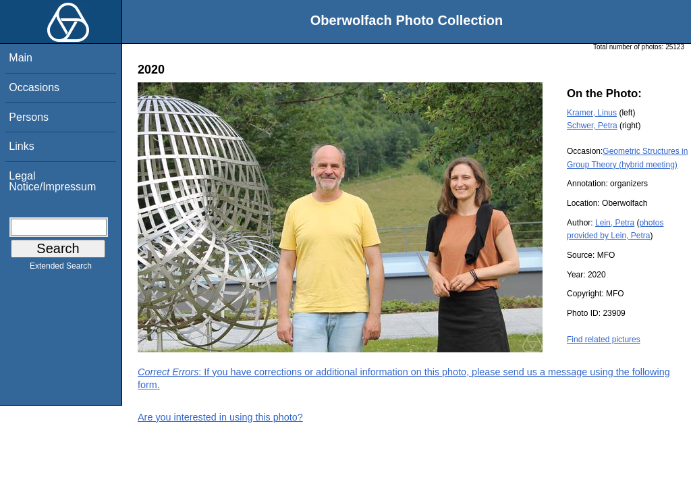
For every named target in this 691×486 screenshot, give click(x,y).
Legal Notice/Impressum (52, 181)
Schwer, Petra (592, 125)
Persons (29, 117)
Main (20, 57)
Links (21, 146)
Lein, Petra (614, 222)
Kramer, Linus (592, 112)
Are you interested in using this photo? (220, 417)
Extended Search (61, 269)
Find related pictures (603, 339)
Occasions (34, 87)
